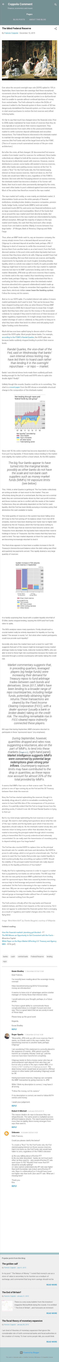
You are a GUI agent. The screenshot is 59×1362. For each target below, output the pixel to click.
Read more (51, 1285)
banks (5, 956)
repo (5, 961)
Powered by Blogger (29, 1352)
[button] (55, 29)
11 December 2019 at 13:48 (34, 971)
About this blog (37, 19)
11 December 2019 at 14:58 (33, 1034)
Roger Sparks (17, 1034)
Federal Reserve (37, 956)
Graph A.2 (24, 752)
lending (49, 956)
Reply (14, 1029)
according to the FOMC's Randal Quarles (18, 337)
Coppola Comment (20, 4)
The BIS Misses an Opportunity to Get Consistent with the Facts (27, 935)
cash (13, 956)
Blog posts (19, 19)
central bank (23, 956)
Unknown (16, 1132)
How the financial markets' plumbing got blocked (21, 932)
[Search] (55, 5)
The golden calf (10, 1264)
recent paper (15, 387)
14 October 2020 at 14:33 (29, 1132)
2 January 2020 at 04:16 (36, 1111)
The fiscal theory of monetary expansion (22, 1321)
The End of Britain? (11, 1292)
